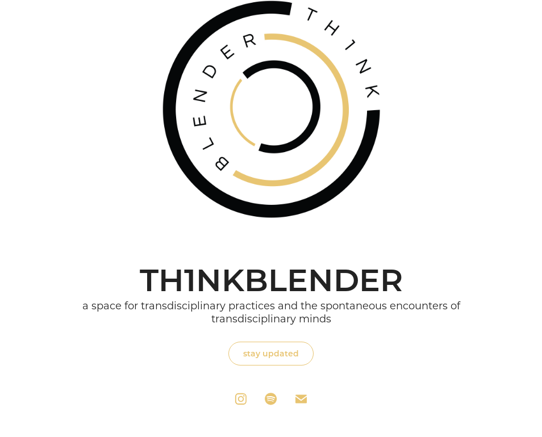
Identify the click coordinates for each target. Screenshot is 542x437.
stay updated (271, 353)
